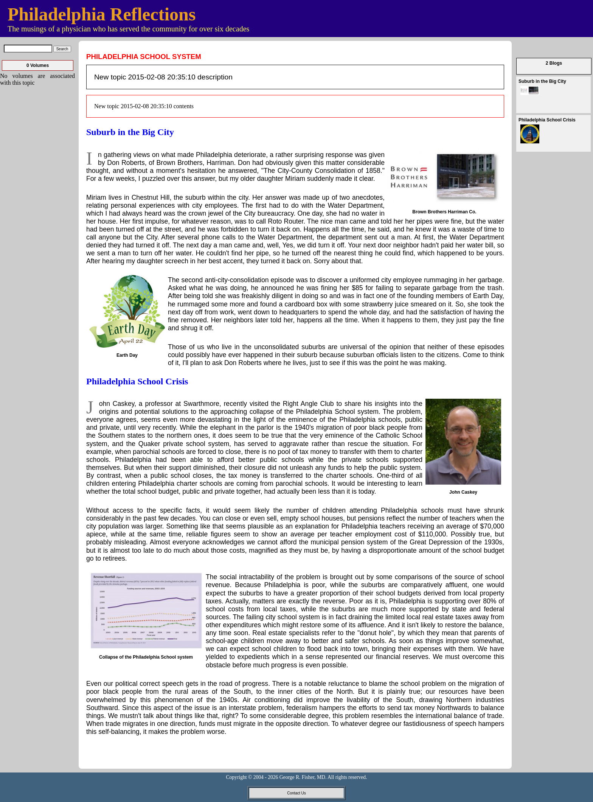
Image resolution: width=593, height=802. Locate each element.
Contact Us (296, 793)
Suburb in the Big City (130, 132)
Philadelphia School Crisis (137, 381)
